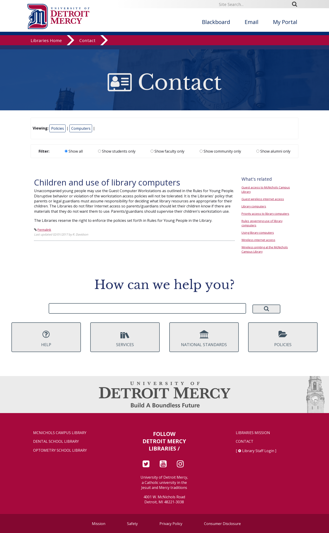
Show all (74, 151)
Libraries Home (46, 44)
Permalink (44, 230)
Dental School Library (56, 441)
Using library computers (257, 233)
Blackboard (216, 22)
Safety (132, 523)
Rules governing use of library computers (261, 223)
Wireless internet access (258, 240)
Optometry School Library (60, 450)
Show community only (220, 151)
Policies (57, 128)
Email (251, 22)
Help (46, 338)
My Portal (285, 22)
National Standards (204, 338)
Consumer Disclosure (222, 523)
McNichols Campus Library (59, 433)
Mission (98, 523)
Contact (87, 44)
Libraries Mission (253, 433)
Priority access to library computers (265, 214)
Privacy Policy (170, 523)
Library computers (253, 206)
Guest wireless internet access (262, 199)
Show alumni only (273, 151)
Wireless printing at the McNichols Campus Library (264, 249)
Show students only (116, 151)
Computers (80, 128)
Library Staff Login (258, 450)
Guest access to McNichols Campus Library (265, 189)
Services (125, 338)
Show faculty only (167, 151)
